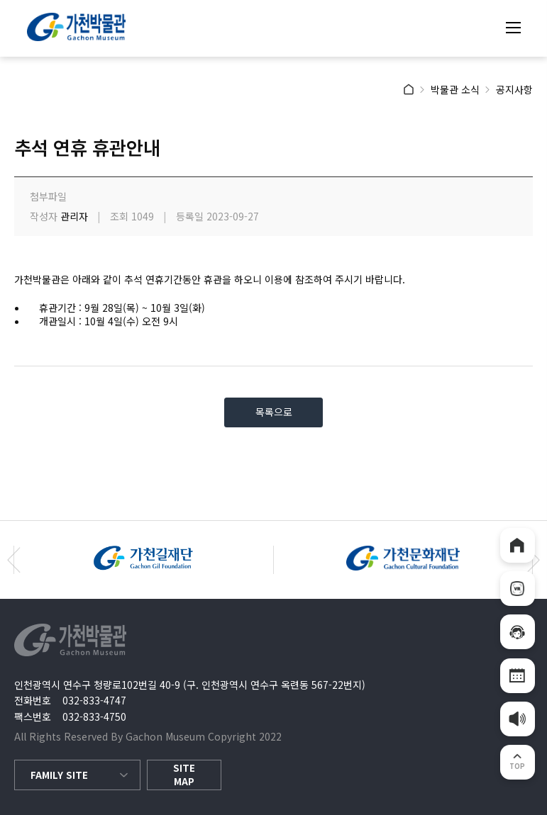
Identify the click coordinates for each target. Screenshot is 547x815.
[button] (14, 560)
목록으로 (273, 412)
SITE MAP (184, 774)
